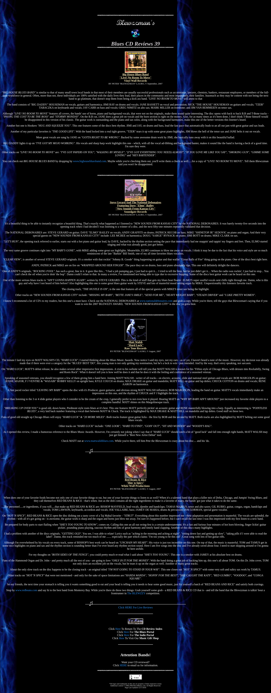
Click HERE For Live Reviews (135, 607)
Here (118, 628)
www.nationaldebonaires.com (156, 300)
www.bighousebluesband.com (89, 161)
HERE (123, 665)
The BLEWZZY (136, 593)
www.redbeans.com (26, 590)
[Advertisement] (135, 6)
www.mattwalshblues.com (99, 440)
